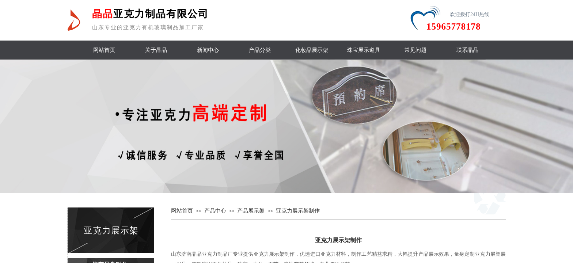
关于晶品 (156, 50)
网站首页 (104, 50)
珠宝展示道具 (363, 50)
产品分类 (260, 50)
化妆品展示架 (311, 50)
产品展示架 (251, 211)
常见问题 (415, 50)
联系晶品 (467, 50)
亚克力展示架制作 (298, 211)
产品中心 (215, 211)
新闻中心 (208, 50)
